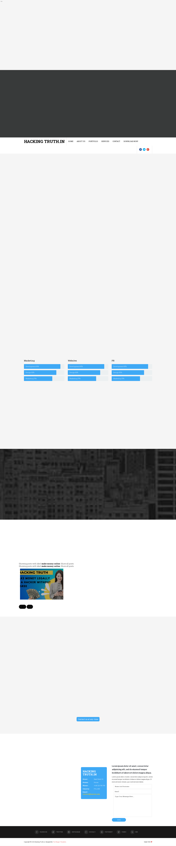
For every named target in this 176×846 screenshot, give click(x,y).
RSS (134, 832)
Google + (90, 832)
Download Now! (131, 141)
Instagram (73, 832)
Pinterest (106, 832)
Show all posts (67, 564)
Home (70, 141)
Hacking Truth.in (44, 141)
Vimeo (121, 832)
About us (81, 141)
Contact (116, 141)
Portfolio (93, 141)
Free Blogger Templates (59, 842)
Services (105, 141)
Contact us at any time (88, 719)
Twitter (57, 832)
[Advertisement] (67, 36)
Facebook (41, 832)
